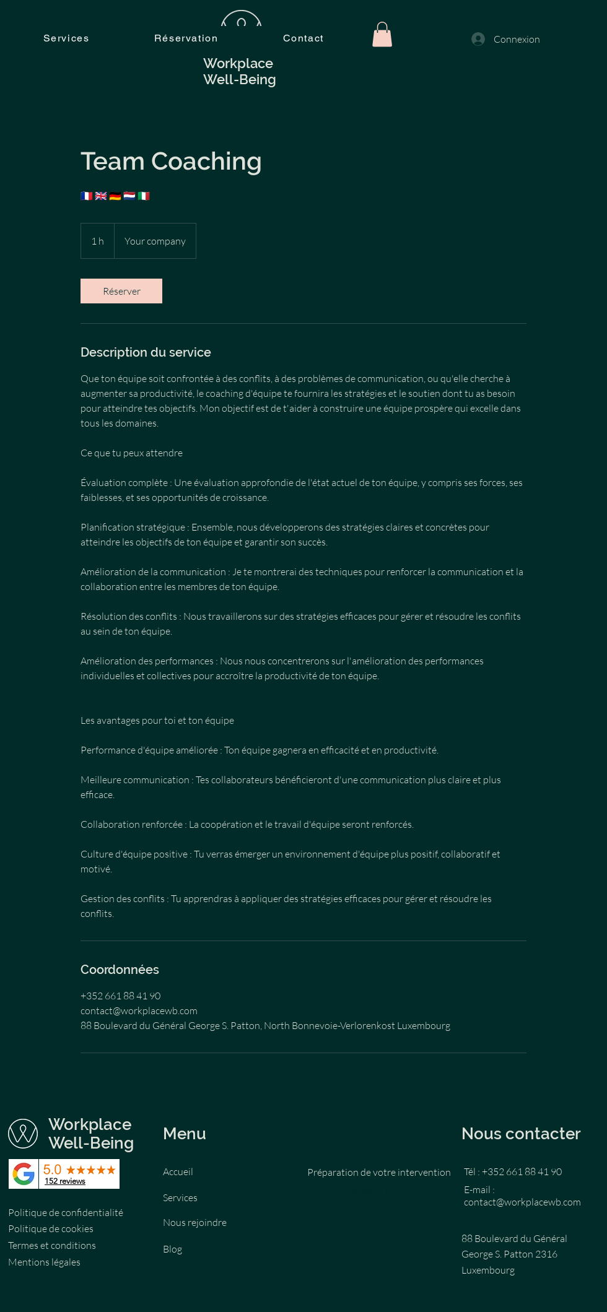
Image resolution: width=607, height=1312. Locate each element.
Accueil (178, 1171)
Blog (172, 1249)
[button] (382, 34)
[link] (121, 291)
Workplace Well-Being (93, 1133)
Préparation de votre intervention (379, 1172)
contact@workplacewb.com (522, 1202)
